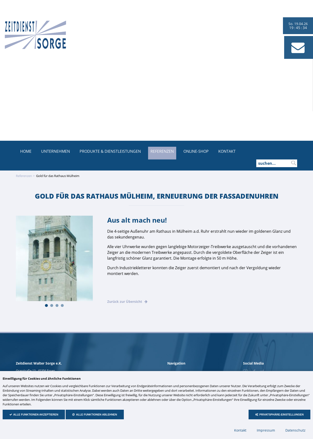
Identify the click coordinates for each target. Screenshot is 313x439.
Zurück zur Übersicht (124, 301)
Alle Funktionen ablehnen (96, 414)
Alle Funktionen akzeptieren (35, 414)
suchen (293, 163)
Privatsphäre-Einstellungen (281, 414)
